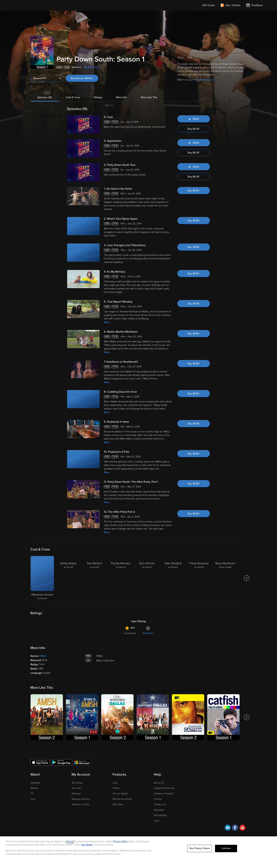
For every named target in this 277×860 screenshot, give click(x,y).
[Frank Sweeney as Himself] (199, 578)
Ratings (98, 97)
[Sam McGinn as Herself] (94, 578)
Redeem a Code (80, 804)
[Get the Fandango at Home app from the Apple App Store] (40, 762)
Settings (76, 793)
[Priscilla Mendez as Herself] (120, 578)
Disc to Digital (120, 793)
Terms (70, 841)
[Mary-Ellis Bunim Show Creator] (225, 578)
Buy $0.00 (193, 128)
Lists (115, 782)
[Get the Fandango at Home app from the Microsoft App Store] (81, 762)
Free (33, 799)
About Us (159, 782)
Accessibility (160, 815)
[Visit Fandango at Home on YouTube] (242, 828)
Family (116, 788)
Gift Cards (118, 804)
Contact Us (160, 804)
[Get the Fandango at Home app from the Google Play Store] (61, 762)
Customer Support (163, 793)
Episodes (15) (44, 97)
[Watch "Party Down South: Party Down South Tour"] (193, 166)
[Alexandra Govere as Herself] (42, 578)
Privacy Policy (120, 841)
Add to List (93, 67)
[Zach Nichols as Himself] (147, 578)
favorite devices (204, 79)
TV (32, 793)
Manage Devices (81, 799)
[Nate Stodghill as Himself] (173, 578)
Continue (226, 848)
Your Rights (86, 844)
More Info (121, 97)
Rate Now (148, 633)
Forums (158, 799)
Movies (34, 788)
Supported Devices (164, 788)
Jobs (156, 820)
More (107, 322)
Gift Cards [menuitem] (208, 5)
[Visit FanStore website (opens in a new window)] (254, 5)
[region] (138, 848)
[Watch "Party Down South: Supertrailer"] (193, 142)
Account (76, 788)
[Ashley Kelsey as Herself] (68, 578)
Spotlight (35, 782)
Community (130, 633)
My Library (77, 782)
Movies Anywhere (122, 799)
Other (43, 655)
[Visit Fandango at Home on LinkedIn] (227, 828)
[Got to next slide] (246, 578)
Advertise (159, 809)
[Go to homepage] (35, 5)
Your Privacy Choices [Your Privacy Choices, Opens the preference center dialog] (199, 848)
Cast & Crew (73, 97)
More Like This (149, 97)
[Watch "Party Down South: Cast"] (193, 118)
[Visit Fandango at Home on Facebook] (235, 828)
